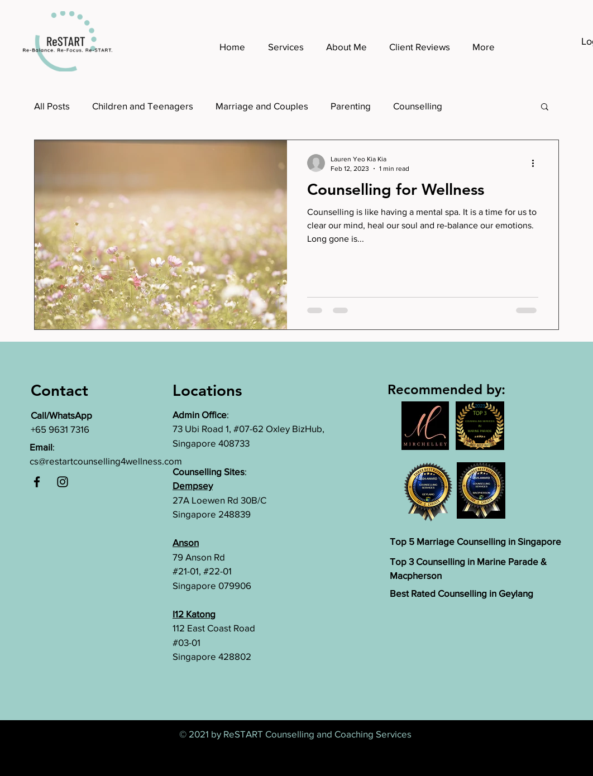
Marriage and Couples (262, 105)
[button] (544, 107)
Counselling (417, 105)
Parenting (351, 105)
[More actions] (536, 163)
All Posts (52, 105)
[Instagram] (62, 482)
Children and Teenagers (142, 105)
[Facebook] (37, 482)
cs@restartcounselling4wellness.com (106, 461)
